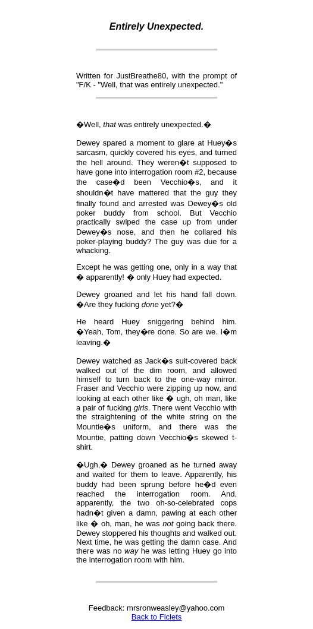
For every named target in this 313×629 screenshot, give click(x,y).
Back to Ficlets (157, 616)
